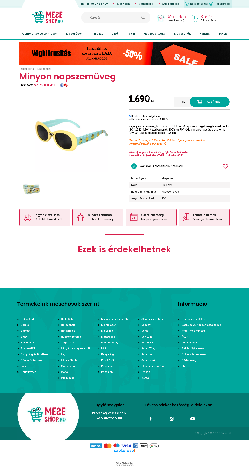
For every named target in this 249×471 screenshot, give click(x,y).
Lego (64, 354)
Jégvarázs (67, 342)
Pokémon (107, 372)
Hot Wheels (68, 330)
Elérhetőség (146, 3)
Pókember (107, 366)
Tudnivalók (123, 3)
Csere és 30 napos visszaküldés (201, 324)
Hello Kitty (67, 319)
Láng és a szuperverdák (75, 348)
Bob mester (28, 342)
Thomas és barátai (152, 366)
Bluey (24, 336)
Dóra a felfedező (31, 360)
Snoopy (145, 324)
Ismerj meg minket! (193, 330)
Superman (147, 354)
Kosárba (213, 101)
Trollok (145, 372)
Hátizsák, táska (154, 33)
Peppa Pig (107, 354)
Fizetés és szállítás (193, 319)
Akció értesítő (170, 3)
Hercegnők (68, 324)
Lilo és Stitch (69, 360)
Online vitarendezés (194, 354)
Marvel (65, 372)
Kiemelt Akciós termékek (40, 33)
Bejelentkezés (199, 3)
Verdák (145, 377)
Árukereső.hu (124, 456)
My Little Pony (109, 342)
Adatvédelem (190, 342)
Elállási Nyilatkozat (193, 348)
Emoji (24, 366)
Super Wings (149, 348)
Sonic (144, 330)
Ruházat (97, 33)
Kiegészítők (182, 33)
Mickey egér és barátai (115, 319)
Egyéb (222, 33)
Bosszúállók (28, 348)
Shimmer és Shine (152, 319)
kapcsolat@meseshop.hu (109, 413)
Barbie (25, 324)
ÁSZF (185, 336)
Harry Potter (28, 372)
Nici (103, 348)
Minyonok (107, 330)
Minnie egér (108, 324)
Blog (184, 366)
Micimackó (68, 377)
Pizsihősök (107, 360)
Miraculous (108, 336)
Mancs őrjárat (69, 366)
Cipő (115, 33)
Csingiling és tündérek (34, 354)
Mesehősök (74, 33)
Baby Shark (28, 319)
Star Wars (147, 342)
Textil (131, 33)
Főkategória (26, 68)
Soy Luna (147, 336)
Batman (25, 330)
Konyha (205, 33)
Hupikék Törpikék (71, 336)
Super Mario (148, 360)
